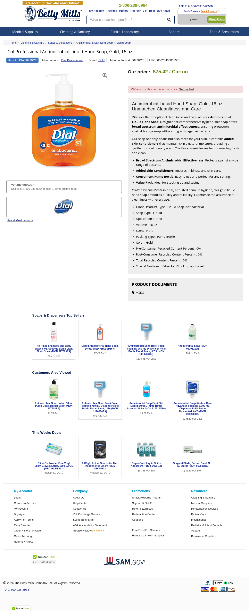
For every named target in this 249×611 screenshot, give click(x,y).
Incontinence (199, 519)
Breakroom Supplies (203, 536)
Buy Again (163, 10)
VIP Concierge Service (86, 514)
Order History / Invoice (27, 530)
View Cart (216, 19)
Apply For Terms (24, 519)
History (123, 10)
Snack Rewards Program (147, 497)
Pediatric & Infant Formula (206, 525)
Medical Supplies (25, 32)
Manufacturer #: (120, 60)
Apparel (174, 32)
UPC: (152, 60)
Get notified (186, 89)
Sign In (183, 5)
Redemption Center (144, 514)
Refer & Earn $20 (142, 508)
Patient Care (198, 514)
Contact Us (79, 508)
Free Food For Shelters (146, 530)
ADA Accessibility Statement (90, 525)
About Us (78, 497)
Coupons (137, 519)
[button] (10, 120)
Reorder (136, 10)
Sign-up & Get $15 (143, 503)
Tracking (111, 10)
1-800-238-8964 (32, 188)
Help (152, 10)
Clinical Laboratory (124, 32)
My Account (96, 10)
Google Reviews (83, 530)
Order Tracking (23, 536)
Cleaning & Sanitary (75, 32)
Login (17, 497)
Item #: (12, 60)
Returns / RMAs (23, 541)
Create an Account (202, 5)
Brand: (93, 60)
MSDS (140, 292)
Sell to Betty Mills (83, 519)
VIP (145, 10)
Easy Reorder (22, 525)
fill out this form (67, 188)
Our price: (139, 71)
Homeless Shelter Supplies (148, 535)
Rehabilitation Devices (204, 508)
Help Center (80, 503)
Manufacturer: (51, 60)
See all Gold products (20, 220)
